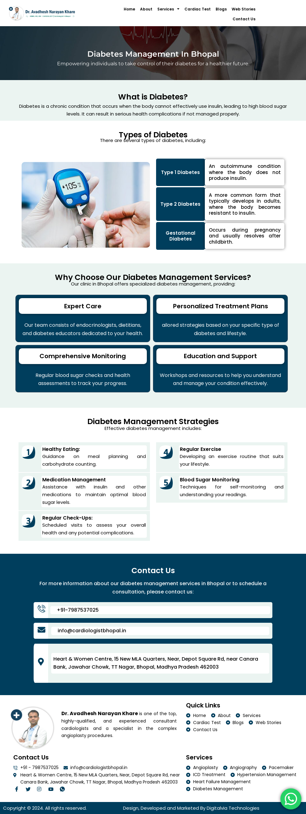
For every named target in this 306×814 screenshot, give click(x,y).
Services (168, 9)
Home (129, 9)
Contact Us (244, 19)
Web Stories (243, 9)
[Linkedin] (52, 789)
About (146, 9)
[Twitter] (30, 789)
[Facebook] (18, 789)
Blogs (221, 9)
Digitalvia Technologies (233, 808)
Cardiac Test (197, 9)
